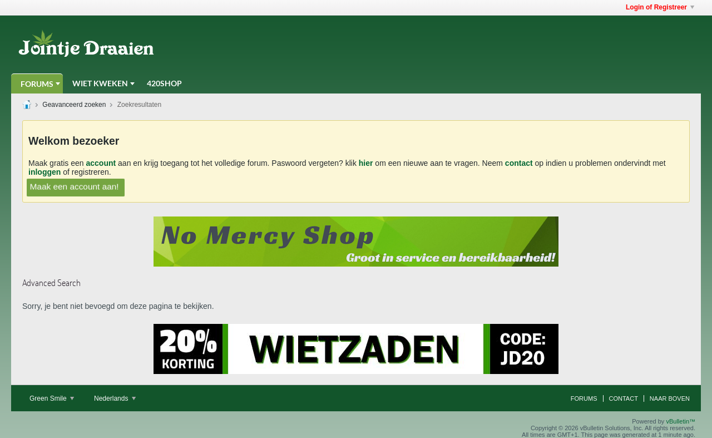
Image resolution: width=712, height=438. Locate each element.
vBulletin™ (680, 421)
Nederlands (115, 398)
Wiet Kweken (100, 83)
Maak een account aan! (74, 186)
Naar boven (670, 398)
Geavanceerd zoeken (74, 105)
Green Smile (51, 398)
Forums (37, 83)
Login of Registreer (660, 7)
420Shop (164, 83)
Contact (623, 398)
